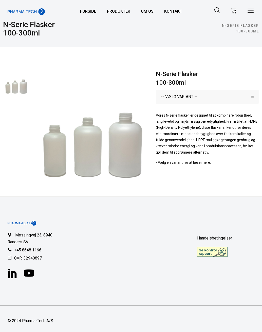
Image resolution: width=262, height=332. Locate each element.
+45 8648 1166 (27, 250)
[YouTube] (29, 274)
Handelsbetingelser (214, 238)
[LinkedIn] (13, 274)
